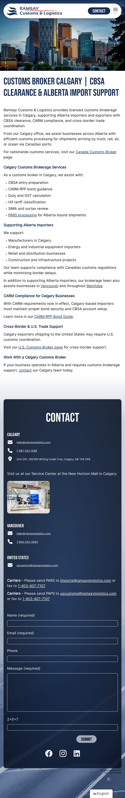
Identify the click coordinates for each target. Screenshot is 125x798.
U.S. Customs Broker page (40, 347)
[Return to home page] (34, 11)
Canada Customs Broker (96, 152)
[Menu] (115, 11)
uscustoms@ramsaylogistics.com (37, 565)
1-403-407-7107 (31, 586)
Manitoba (94, 286)
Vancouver (49, 286)
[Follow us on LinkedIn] (77, 754)
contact (25, 370)
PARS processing (22, 215)
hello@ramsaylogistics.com (34, 442)
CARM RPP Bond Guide (53, 317)
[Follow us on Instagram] (63, 754)
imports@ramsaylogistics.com (85, 581)
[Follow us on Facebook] (48, 754)
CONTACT (99, 10)
